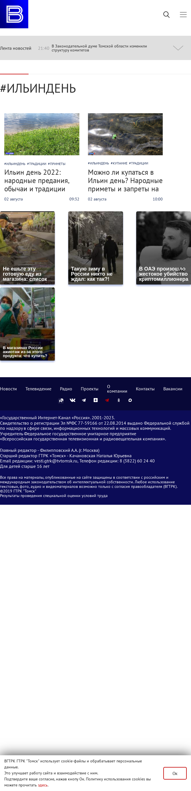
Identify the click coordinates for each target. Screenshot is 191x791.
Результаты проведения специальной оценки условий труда (54, 495)
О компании (117, 388)
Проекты (89, 388)
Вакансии (172, 388)
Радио (66, 388)
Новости (8, 388)
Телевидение (38, 388)
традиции (37, 164)
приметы (57, 164)
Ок (175, 773)
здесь (43, 785)
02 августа (13, 199)
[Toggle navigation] (183, 14)
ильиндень (15, 164)
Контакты (145, 388)
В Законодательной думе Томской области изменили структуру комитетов (99, 48)
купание (120, 163)
